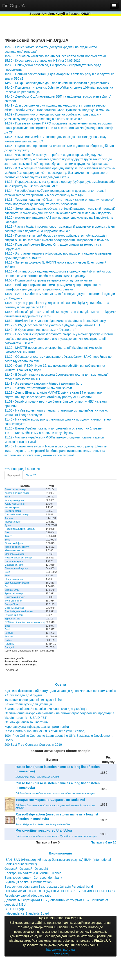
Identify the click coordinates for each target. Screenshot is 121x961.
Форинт (9, 518)
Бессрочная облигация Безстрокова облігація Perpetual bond (48, 886)
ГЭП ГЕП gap (14, 909)
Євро (7, 625)
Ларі (7, 629)
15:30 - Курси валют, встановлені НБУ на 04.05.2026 (42, 60)
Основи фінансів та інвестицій (26, 722)
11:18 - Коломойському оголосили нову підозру (38, 433)
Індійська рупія (13, 521)
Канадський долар (15, 500)
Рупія (8, 525)
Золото (9, 636)
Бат (7, 586)
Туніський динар (14, 593)
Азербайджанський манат (19, 611)
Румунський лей (13, 615)
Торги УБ (31, 475)
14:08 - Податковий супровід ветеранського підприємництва (48, 280)
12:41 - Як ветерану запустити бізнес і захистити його (43, 383)
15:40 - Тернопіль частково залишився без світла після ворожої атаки (55, 56)
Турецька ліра (12, 618)
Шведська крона (14, 579)
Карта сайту (60, 954)
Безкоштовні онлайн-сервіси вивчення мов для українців (45, 708)
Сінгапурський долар (16, 568)
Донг (7, 572)
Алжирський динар (15, 489)
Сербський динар (14, 607)
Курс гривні (13, 475)
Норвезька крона (14, 561)
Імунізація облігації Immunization (28, 882)
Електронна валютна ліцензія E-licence (32, 873)
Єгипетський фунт (15, 597)
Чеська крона (12, 507)
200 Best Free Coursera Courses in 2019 (33, 744)
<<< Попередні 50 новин (22, 469)
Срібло (8, 640)
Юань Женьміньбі (15, 503)
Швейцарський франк (17, 582)
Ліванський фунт (14, 543)
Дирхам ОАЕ (12, 589)
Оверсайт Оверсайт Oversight (26, 868)
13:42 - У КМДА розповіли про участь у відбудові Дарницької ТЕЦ (52, 325)
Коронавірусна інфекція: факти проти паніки (36, 726)
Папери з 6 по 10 (103, 842)
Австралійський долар (17, 493)
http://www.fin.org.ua (60, 949)
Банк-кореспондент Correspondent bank (33, 877)
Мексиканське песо (15, 550)
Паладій (9, 647)
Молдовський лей (14, 554)
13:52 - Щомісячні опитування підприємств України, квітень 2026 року (55, 321)
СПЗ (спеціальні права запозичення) (25, 622)
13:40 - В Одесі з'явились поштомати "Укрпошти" (40, 329)
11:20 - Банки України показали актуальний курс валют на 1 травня (53, 428)
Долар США (11, 604)
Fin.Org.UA (13, 5)
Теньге (8, 536)
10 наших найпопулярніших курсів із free (33, 700)
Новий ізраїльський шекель (20, 528)
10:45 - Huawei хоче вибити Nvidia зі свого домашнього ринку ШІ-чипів (55, 446)
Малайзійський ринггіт (17, 546)
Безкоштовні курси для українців (28, 704)
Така (7, 496)
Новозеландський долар (18, 557)
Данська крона (13, 511)
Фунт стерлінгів (13, 600)
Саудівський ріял (14, 564)
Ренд (7, 575)
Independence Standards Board (26, 913)
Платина (9, 643)
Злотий (9, 633)
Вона (7, 539)
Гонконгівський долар (17, 514)
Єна (7, 532)
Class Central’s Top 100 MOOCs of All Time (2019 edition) (44, 731)
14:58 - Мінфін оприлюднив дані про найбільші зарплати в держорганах (56, 83)
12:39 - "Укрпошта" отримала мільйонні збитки (38, 388)
